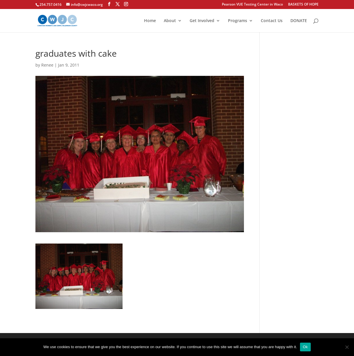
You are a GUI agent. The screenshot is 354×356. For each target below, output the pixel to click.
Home (150, 21)
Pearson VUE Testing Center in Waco (252, 5)
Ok (305, 347)
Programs (237, 21)
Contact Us (272, 21)
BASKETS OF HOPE (303, 5)
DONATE (298, 21)
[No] (347, 347)
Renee (47, 65)
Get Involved (202, 21)
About (170, 21)
